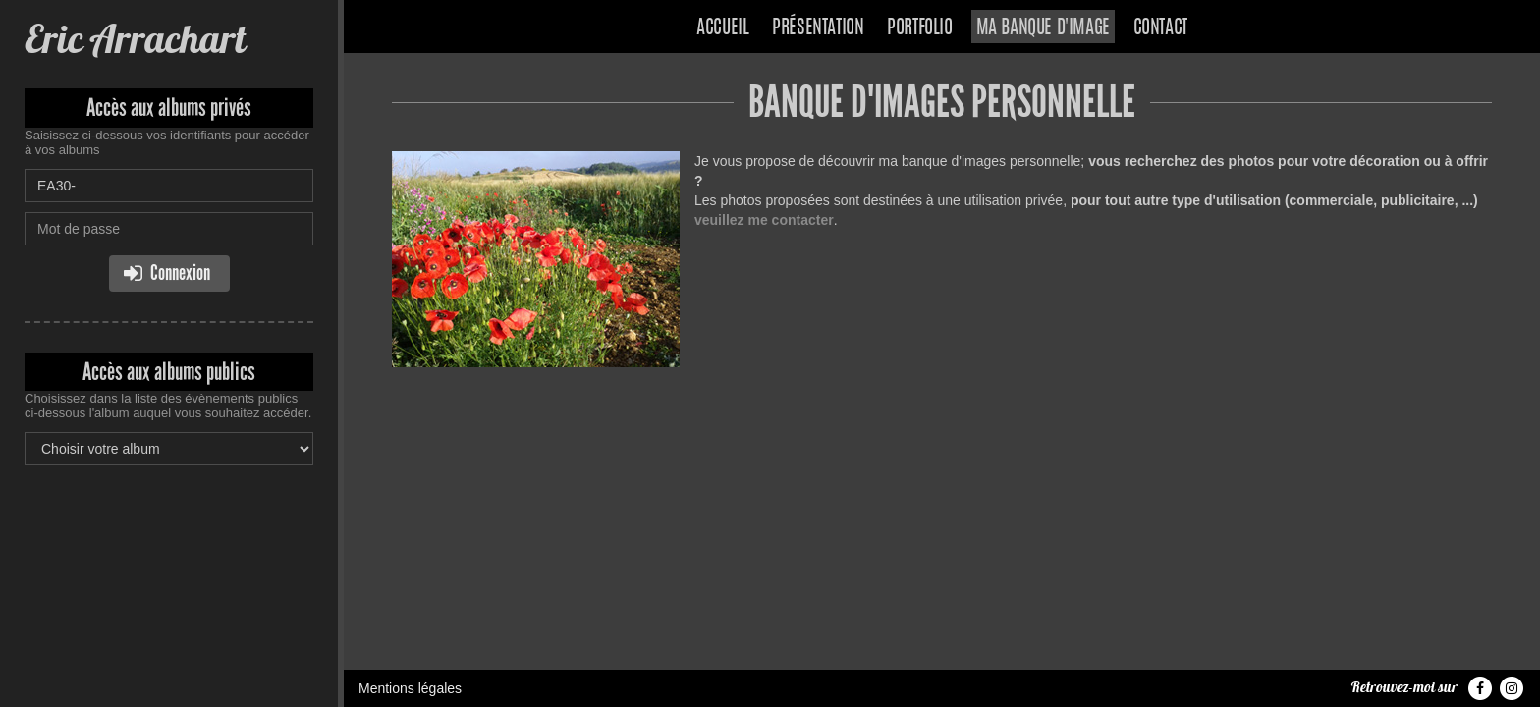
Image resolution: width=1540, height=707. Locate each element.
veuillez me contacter (764, 220)
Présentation (817, 28)
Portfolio (919, 28)
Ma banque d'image (1043, 28)
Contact (1160, 28)
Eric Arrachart (135, 39)
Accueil (722, 28)
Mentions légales (410, 688)
